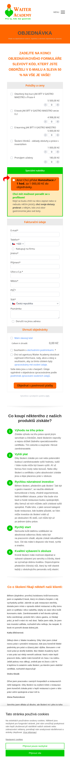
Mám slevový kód (23, 338)
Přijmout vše (35, 753)
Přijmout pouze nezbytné (35, 746)
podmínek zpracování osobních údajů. (31, 375)
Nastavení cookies (14, 739)
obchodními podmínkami (40, 350)
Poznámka (16, 308)
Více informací (29, 732)
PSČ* (13, 290)
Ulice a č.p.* (17, 271)
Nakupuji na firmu (25, 248)
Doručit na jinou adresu (28, 321)
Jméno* (15, 253)
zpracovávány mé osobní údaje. (30, 364)
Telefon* (15, 239)
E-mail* (14, 230)
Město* (14, 280)
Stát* (13, 299)
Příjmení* (15, 262)
